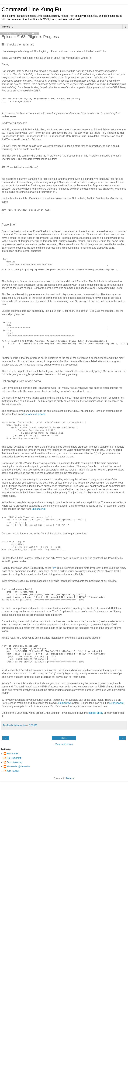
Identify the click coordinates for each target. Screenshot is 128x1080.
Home (63, 738)
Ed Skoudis (12, 753)
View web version (64, 744)
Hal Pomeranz (14, 758)
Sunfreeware (116, 703)
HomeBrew (64, 703)
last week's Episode (34, 414)
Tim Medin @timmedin (18, 766)
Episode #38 (38, 509)
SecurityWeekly (15, 762)
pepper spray (95, 712)
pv (54, 568)
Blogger (70, 778)
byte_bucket (13, 771)
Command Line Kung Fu (31, 9)
